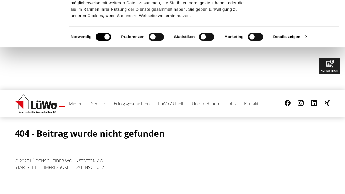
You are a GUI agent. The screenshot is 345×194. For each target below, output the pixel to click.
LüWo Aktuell (170, 104)
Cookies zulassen (300, 13)
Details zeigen (286, 79)
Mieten (75, 104)
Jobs (231, 104)
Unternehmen (205, 104)
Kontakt (251, 104)
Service (98, 104)
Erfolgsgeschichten (132, 104)
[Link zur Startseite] (36, 103)
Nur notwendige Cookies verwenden (300, 30)
